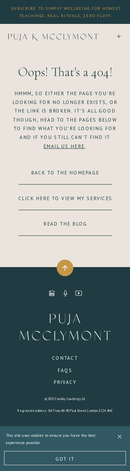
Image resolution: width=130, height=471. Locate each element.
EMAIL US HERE (64, 146)
